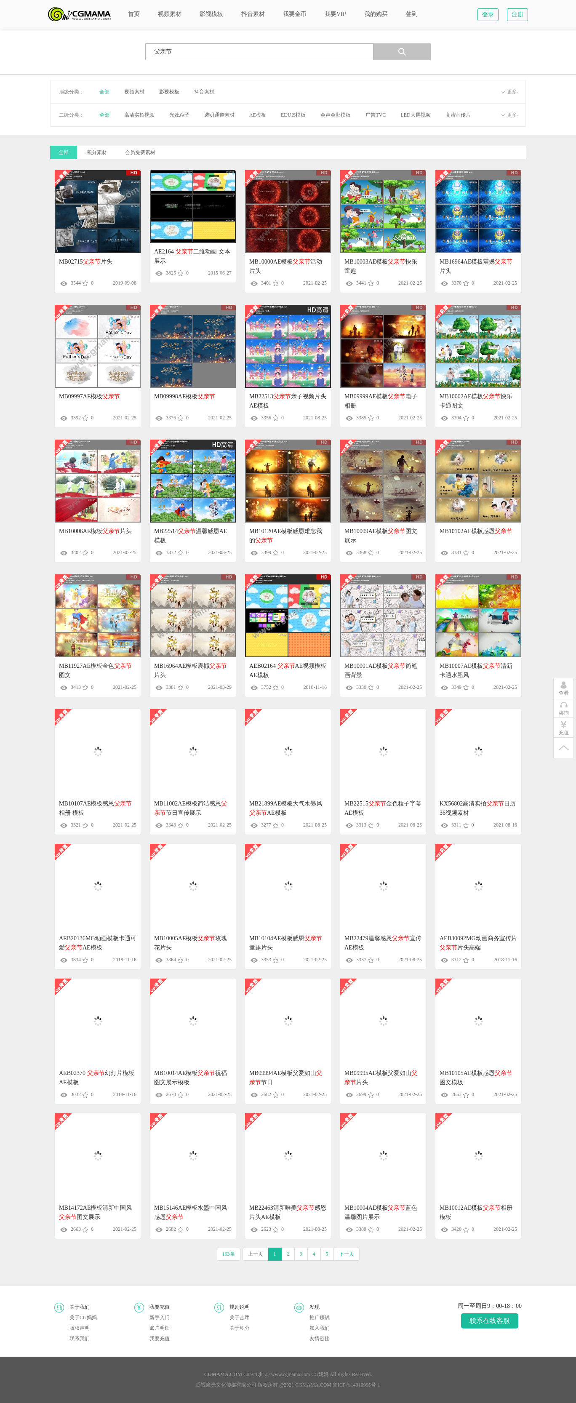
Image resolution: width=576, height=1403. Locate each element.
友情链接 (319, 1339)
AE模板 (257, 115)
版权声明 (79, 1328)
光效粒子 (179, 115)
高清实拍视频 (139, 115)
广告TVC (375, 115)
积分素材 (97, 152)
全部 (104, 92)
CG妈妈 (319, 1374)
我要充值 (159, 1339)
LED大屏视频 (415, 115)
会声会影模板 (335, 115)
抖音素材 (204, 92)
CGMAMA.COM (313, 1385)
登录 (488, 14)
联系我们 (79, 1339)
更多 (512, 92)
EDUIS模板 (293, 115)
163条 (228, 1254)
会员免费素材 (140, 152)
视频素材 (134, 92)
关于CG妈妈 (83, 1317)
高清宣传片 (458, 115)
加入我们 (319, 1328)
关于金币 (239, 1317)
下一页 (346, 1254)
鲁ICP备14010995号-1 (356, 1385)
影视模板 (169, 92)
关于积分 (239, 1328)
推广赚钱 (319, 1317)
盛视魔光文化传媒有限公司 (226, 1385)
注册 (517, 14)
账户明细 (159, 1328)
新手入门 (159, 1317)
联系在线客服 (489, 1320)
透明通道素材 (219, 115)
